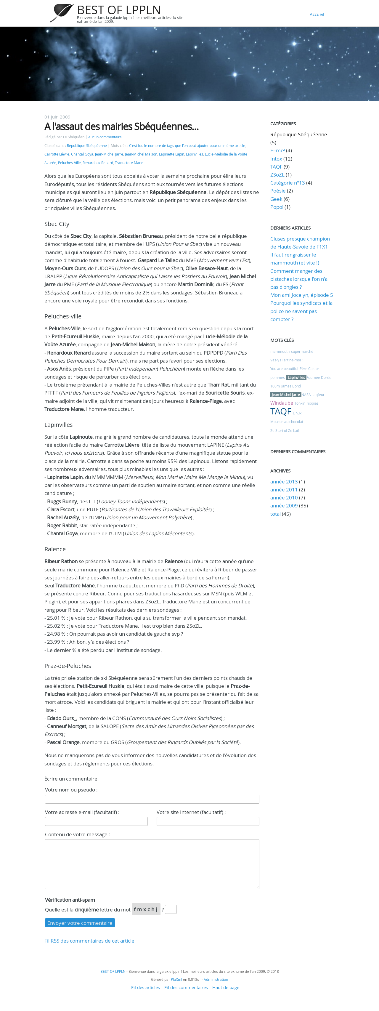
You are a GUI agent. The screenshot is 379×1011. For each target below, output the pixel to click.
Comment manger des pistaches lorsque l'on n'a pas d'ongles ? (298, 278)
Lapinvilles (194, 154)
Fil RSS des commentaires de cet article (89, 940)
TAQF (276, 166)
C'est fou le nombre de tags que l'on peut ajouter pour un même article (187, 145)
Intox (276, 158)
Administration (216, 979)
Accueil (317, 14)
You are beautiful (284, 368)
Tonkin (300, 403)
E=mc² (277, 150)
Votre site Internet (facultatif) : (191, 812)
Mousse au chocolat (286, 421)
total (276, 513)
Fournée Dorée (318, 377)
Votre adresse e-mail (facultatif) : (82, 812)
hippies (313, 403)
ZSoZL (277, 174)
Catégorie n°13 (287, 182)
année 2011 (284, 489)
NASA (306, 394)
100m (275, 386)
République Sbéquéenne (87, 145)
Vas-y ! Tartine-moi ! (286, 360)
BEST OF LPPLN (119, 10)
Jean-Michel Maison (141, 154)
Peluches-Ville (69, 163)
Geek (276, 199)
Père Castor (309, 368)
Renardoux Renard (98, 163)
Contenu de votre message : (77, 834)
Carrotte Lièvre (56, 154)
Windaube (281, 403)
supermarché (302, 351)
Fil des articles (145, 987)
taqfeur (318, 394)
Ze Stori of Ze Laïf (284, 430)
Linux (297, 413)
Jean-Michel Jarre (109, 154)
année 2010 (284, 497)
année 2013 (284, 481)
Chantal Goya (82, 154)
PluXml (176, 979)
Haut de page (225, 987)
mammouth (280, 351)
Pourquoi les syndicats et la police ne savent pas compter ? (301, 310)
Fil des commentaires (186, 987)
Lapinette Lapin (171, 154)
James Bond (291, 386)
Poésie (278, 190)
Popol (276, 207)
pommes (277, 377)
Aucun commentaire (105, 137)
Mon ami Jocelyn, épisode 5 (301, 294)
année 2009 (284, 505)
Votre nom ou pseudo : (71, 789)
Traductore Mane (129, 163)
